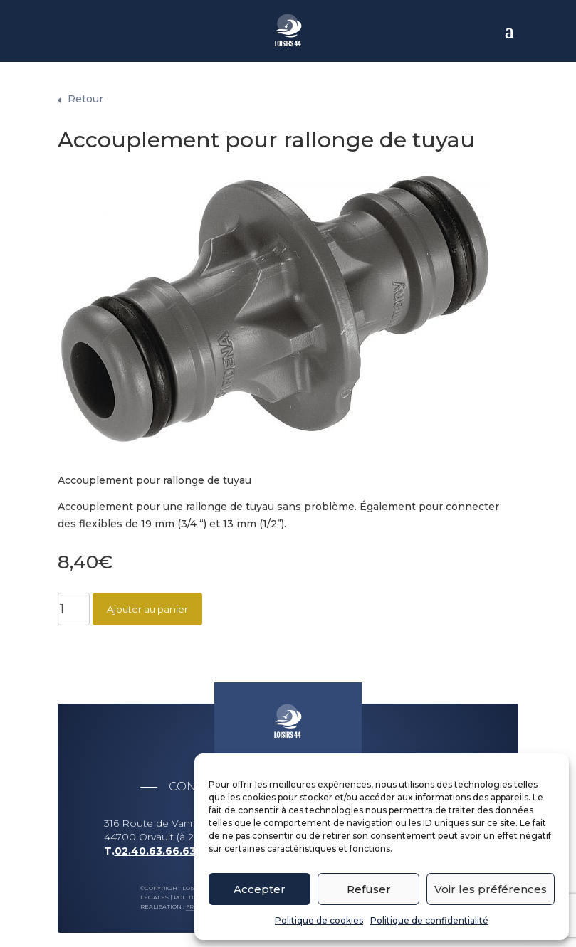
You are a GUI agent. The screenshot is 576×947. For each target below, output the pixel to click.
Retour (85, 91)
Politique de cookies (319, 920)
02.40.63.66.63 (155, 843)
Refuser (369, 889)
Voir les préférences (490, 889)
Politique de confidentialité (429, 920)
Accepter (260, 889)
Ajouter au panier (147, 602)
